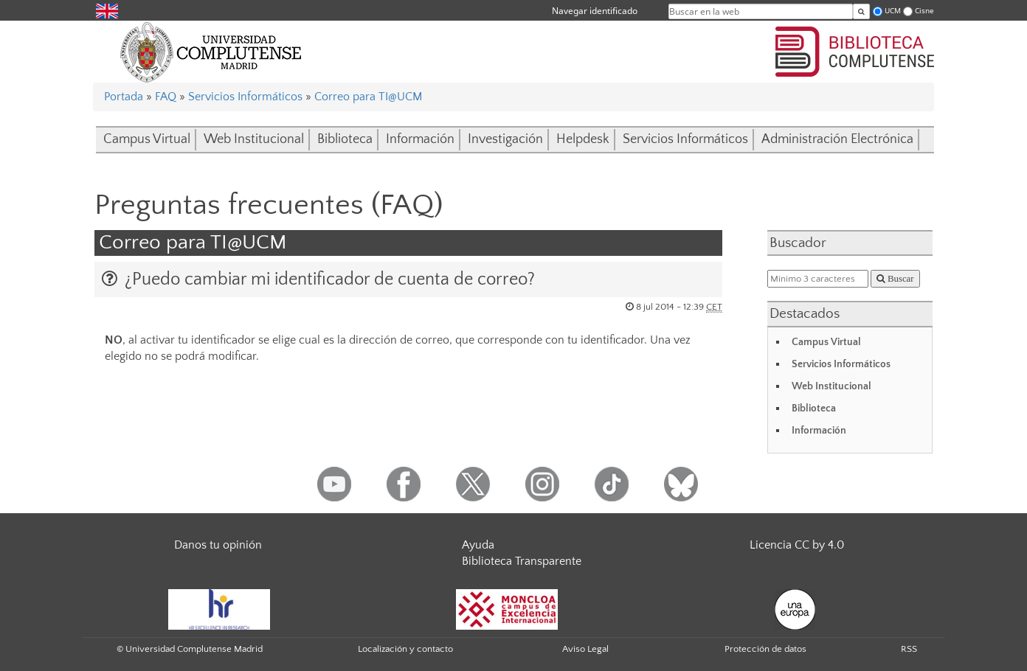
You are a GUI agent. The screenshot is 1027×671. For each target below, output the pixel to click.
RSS (909, 649)
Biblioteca (345, 139)
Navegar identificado (594, 10)
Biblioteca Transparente (521, 561)
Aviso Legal (585, 649)
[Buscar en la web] (861, 11)
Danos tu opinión (218, 545)
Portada (123, 96)
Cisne (924, 10)
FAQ (165, 96)
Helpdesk (582, 139)
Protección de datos (765, 649)
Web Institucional (254, 139)
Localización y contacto (405, 649)
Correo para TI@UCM (368, 96)
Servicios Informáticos (245, 96)
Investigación (505, 139)
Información (420, 139)
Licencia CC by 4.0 (797, 545)
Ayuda (478, 545)
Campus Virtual (146, 139)
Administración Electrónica (837, 139)
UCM (893, 10)
